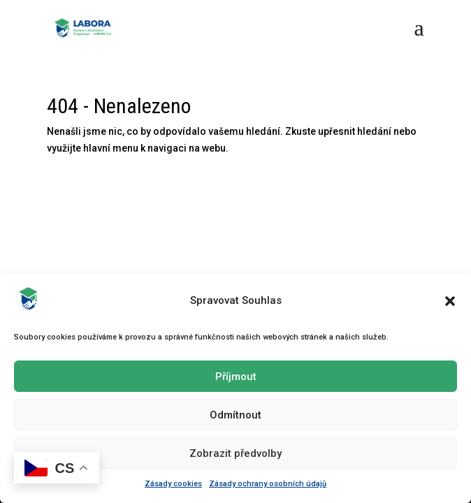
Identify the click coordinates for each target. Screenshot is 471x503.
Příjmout (235, 376)
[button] (450, 301)
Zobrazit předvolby (235, 453)
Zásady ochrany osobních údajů (267, 483)
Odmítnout (235, 415)
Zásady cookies (173, 483)
